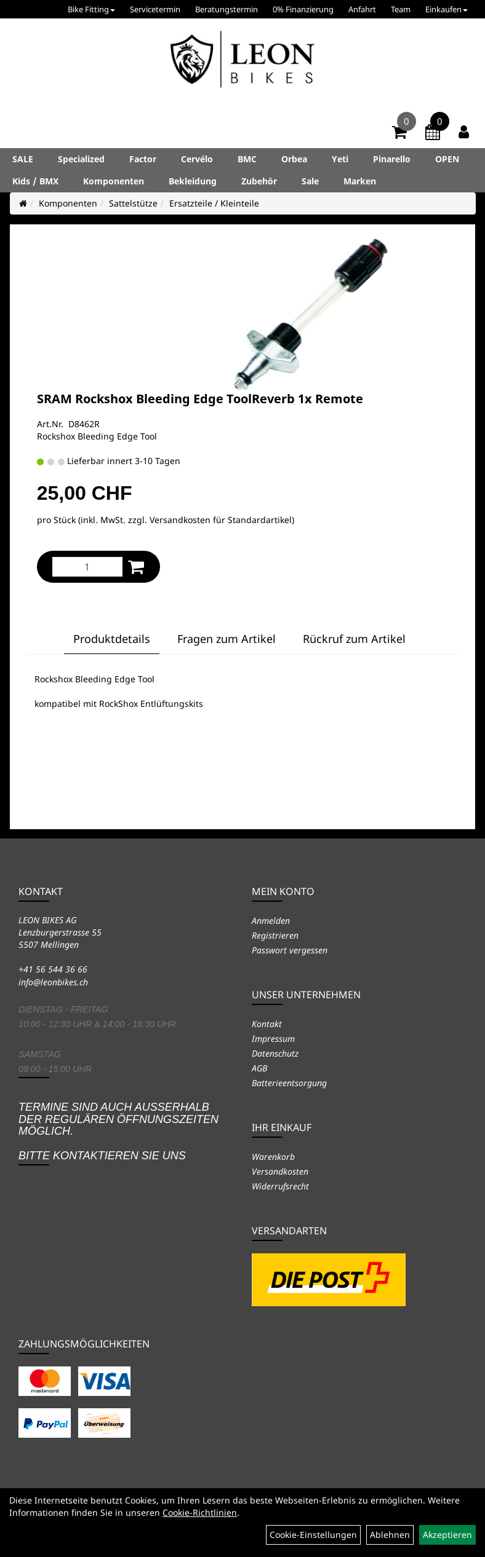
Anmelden (271, 920)
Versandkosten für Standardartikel (221, 520)
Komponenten (113, 181)
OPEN (447, 159)
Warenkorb (273, 1156)
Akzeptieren (447, 1534)
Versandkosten (280, 1171)
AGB (259, 1068)
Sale (310, 181)
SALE (22, 159)
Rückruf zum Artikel (354, 638)
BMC (247, 159)
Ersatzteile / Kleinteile (214, 203)
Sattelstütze (133, 203)
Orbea (294, 159)
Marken (359, 181)
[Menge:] (87, 567)
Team (401, 9)
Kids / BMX (35, 181)
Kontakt (267, 1024)
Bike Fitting (91, 9)
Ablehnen (390, 1534)
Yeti (340, 159)
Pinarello (392, 159)
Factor (142, 159)
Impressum (273, 1038)
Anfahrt (362, 9)
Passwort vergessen (289, 950)
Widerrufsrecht (280, 1186)
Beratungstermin (226, 9)
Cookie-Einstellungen (313, 1534)
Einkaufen (446, 9)
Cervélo (197, 159)
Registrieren (275, 935)
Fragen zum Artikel (226, 638)
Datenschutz (275, 1053)
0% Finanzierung (303, 9)
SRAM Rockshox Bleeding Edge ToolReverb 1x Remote (200, 398)
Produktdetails (111, 638)
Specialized (81, 159)
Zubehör (259, 181)
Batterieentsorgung (289, 1083)
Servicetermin (155, 9)
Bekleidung (193, 181)
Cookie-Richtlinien (199, 1512)
